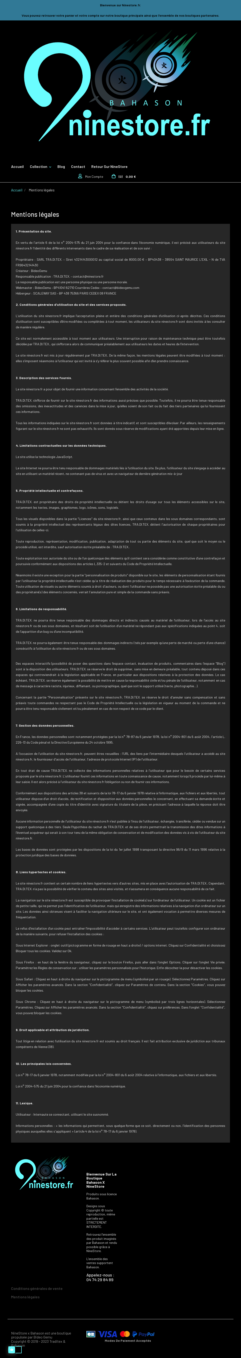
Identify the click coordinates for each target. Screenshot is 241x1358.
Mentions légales (25, 1297)
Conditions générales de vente (37, 1288)
